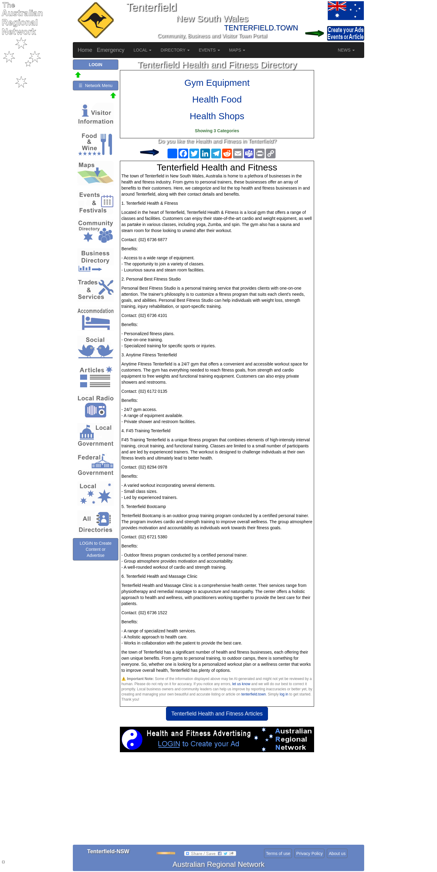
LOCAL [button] (142, 50)
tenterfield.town (253, 694)
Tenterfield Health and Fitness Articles (217, 714)
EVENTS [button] (209, 50)
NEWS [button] (346, 50)
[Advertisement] (217, 800)
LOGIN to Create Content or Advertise (95, 549)
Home (85, 50)
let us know (241, 684)
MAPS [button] (237, 50)
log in (284, 694)
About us (337, 853)
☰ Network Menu (95, 85)
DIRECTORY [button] (175, 50)
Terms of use (278, 853)
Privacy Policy (309, 853)
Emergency (110, 50)
